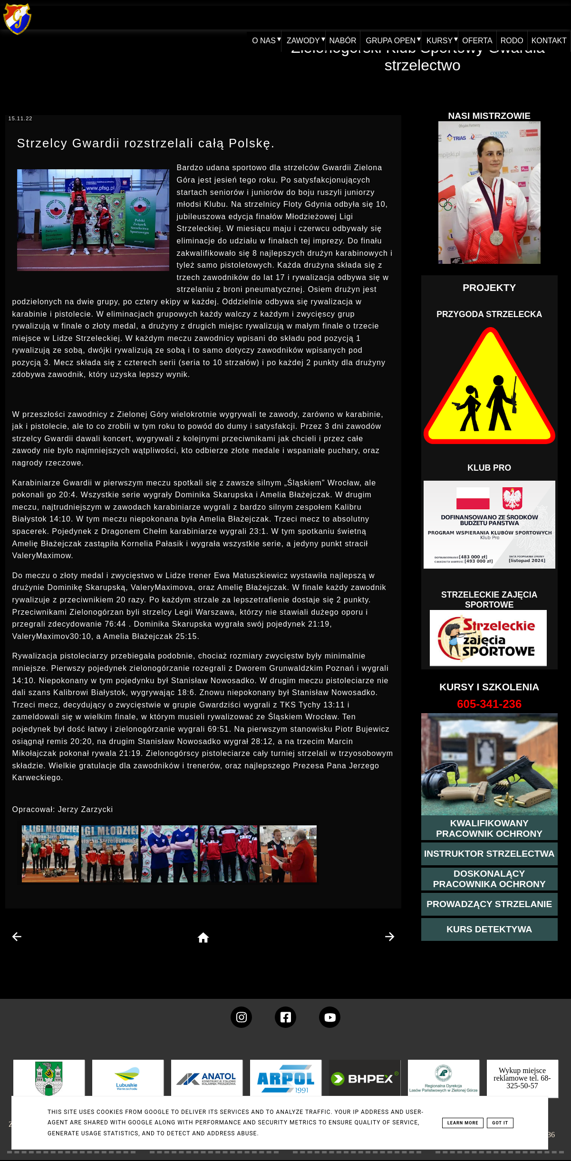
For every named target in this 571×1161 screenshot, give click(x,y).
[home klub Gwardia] (17, 35)
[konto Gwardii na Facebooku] (285, 1017)
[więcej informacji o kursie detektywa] (489, 929)
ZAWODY (292, 17)
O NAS (252, 17)
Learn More (462, 1123)
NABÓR (333, 17)
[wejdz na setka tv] (329, 1017)
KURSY (431, 17)
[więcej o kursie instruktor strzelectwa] (489, 854)
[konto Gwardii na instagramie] (241, 1017)
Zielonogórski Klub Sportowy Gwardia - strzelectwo (422, 56)
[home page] (203, 938)
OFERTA (470, 17)
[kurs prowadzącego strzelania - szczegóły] (489, 904)
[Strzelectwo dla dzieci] (489, 638)
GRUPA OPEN (382, 17)
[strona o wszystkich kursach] (489, 704)
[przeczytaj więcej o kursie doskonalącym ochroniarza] (489, 879)
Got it (500, 1123)
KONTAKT (547, 17)
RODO (507, 17)
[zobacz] (442, 1086)
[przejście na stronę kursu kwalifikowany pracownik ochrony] (489, 828)
